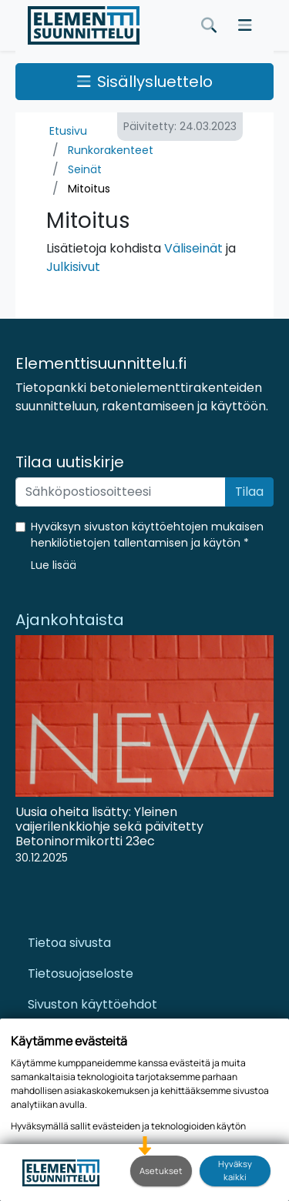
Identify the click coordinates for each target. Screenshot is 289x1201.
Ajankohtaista (69, 620)
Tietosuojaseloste (80, 973)
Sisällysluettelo (145, 81)
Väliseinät (193, 248)
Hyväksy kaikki (235, 1170)
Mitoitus (89, 188)
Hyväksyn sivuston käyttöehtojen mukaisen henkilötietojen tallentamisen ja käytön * (147, 534)
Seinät (85, 169)
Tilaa (249, 491)
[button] (53, 565)
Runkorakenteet (110, 150)
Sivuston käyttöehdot (92, 1004)
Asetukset (161, 1170)
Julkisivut (73, 267)
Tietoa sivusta (69, 943)
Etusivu (68, 131)
